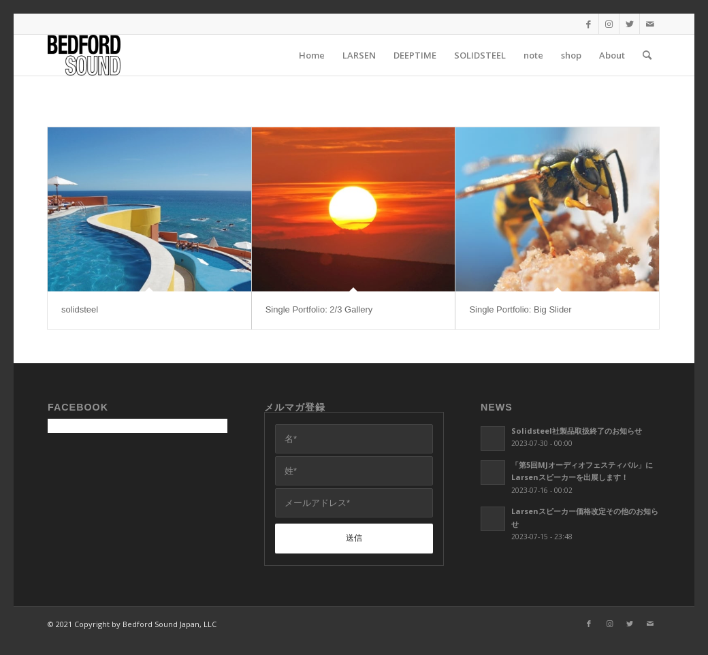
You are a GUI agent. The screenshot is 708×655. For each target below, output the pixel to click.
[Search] (647, 55)
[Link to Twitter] (629, 24)
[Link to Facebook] (588, 24)
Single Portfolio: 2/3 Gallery (319, 309)
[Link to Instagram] (609, 24)
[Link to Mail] (650, 24)
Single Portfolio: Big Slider (520, 309)
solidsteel (79, 309)
